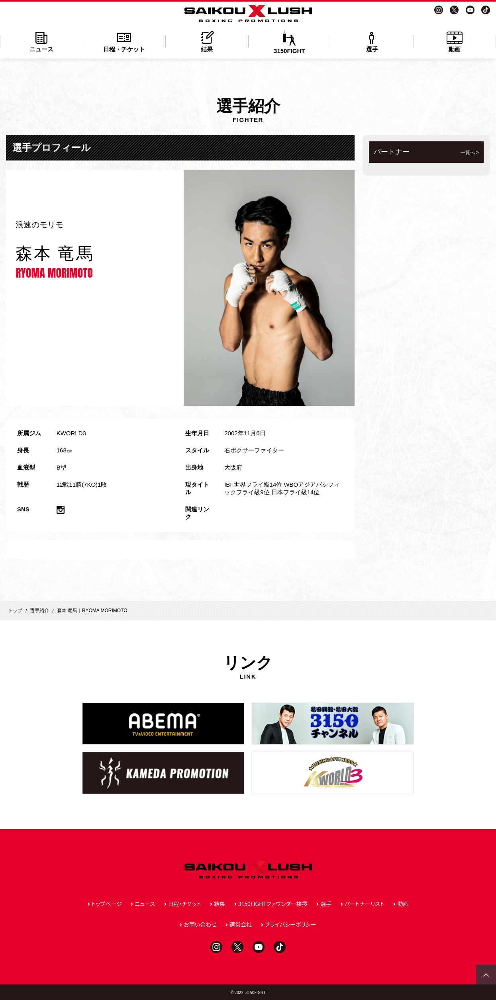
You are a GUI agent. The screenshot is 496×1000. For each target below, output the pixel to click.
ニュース (41, 41)
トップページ (107, 904)
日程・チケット (124, 41)
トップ (15, 610)
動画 (455, 41)
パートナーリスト (364, 904)
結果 (206, 41)
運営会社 (240, 924)
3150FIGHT (289, 42)
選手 (372, 41)
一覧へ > (470, 152)
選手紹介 (39, 610)
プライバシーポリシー (290, 924)
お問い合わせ (200, 924)
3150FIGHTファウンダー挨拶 (273, 904)
